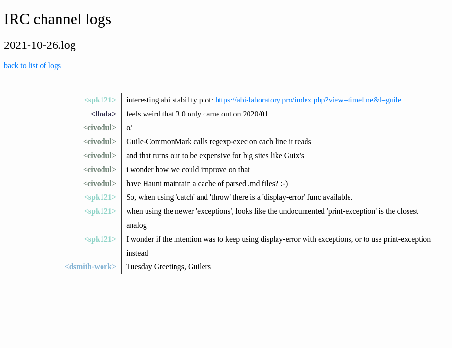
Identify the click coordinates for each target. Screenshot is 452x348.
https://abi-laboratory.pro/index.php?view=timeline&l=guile (308, 100)
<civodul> (99, 127)
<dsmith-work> (90, 266)
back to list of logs (32, 65)
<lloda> (103, 114)
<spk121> (100, 100)
